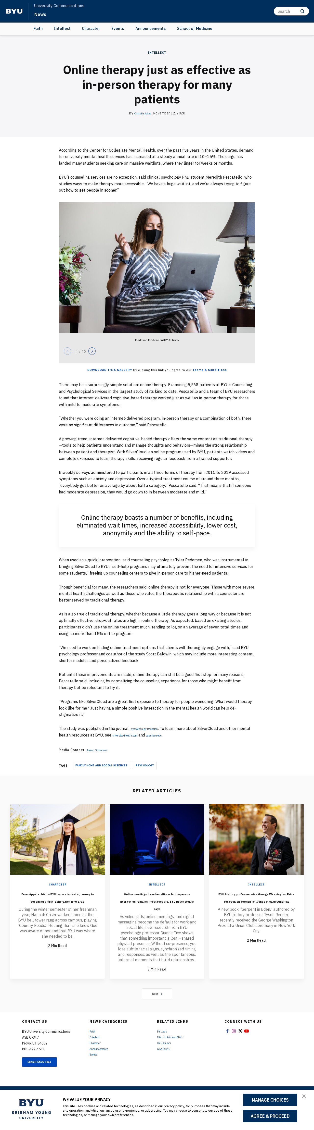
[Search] (291, 11)
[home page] (14, 11)
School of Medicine (194, 28)
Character (91, 28)
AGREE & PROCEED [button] (270, 1116)
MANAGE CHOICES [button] (270, 1099)
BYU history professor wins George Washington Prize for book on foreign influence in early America (256, 904)
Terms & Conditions (210, 370)
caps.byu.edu (187, 735)
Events (117, 28)
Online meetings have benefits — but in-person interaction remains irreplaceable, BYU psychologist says (157, 907)
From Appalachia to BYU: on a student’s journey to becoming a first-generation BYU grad (57, 904)
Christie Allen (143, 113)
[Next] (92, 351)
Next (157, 1008)
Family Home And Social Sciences (101, 765)
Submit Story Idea (47, 1077)
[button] (306, 1098)
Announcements (150, 28)
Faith (38, 28)
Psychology (145, 765)
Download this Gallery (109, 370)
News (41, 14)
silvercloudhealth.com (146, 735)
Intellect (62, 28)
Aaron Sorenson (100, 750)
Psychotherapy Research (152, 728)
